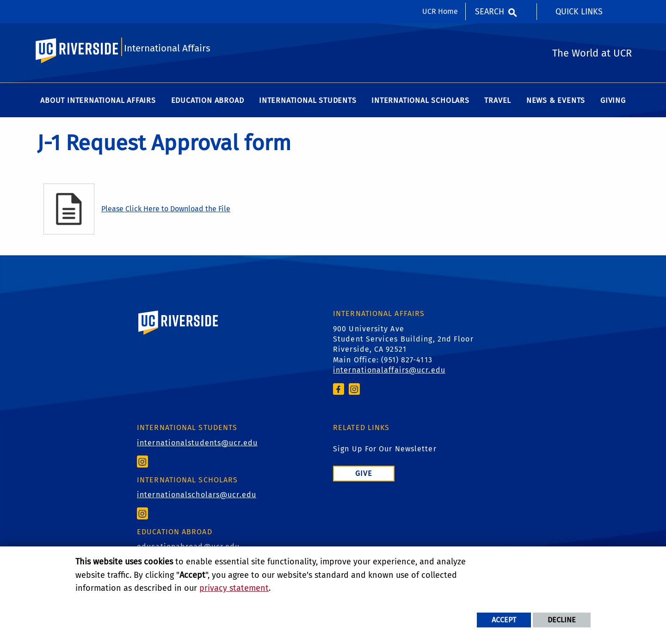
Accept (504, 619)
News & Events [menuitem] (555, 101)
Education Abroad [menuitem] (207, 101)
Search (489, 11)
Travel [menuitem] (497, 101)
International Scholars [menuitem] (420, 101)
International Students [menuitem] (308, 101)
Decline (562, 619)
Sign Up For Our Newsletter (385, 449)
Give (363, 474)
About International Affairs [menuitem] (98, 101)
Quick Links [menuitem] (579, 11)
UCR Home (440, 11)
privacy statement (234, 588)
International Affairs (168, 49)
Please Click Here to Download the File (165, 210)
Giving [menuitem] (613, 101)
